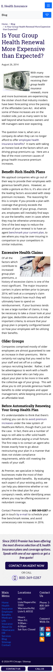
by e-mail (22, 514)
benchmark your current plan (26, 232)
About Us (7, 626)
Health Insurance (7, 607)
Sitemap (6, 642)
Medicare (7, 617)
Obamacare (8, 629)
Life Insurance (7, 622)
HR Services (6, 634)
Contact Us (13, 668)
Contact (6, 645)
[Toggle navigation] (48, 5)
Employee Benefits (7, 613)
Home (5, 602)
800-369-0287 (30, 577)
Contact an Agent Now (26, 565)
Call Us (39, 668)
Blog (4, 638)
